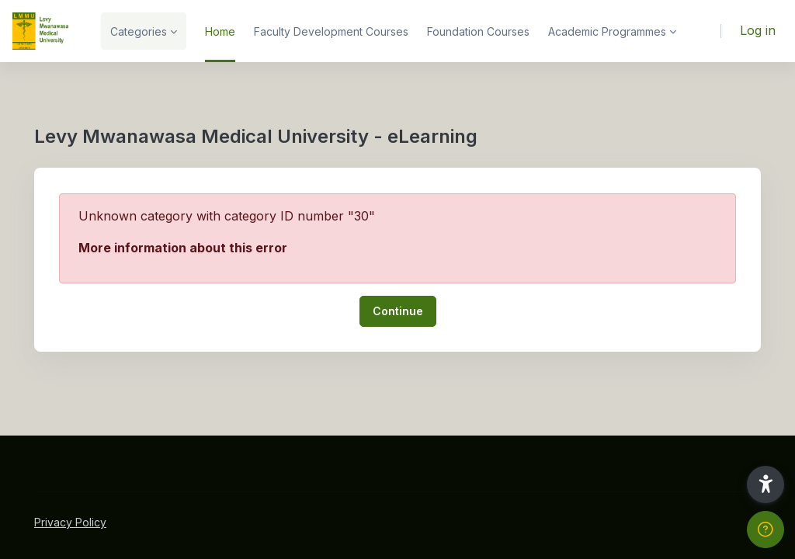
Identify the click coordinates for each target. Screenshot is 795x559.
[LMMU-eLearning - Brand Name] (41, 31)
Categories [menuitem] (138, 31)
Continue (398, 311)
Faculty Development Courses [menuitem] (331, 31)
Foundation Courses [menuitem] (478, 31)
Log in (758, 30)
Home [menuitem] (220, 31)
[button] (765, 484)
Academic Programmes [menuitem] (607, 31)
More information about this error (182, 247)
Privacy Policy (70, 522)
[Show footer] (765, 529)
